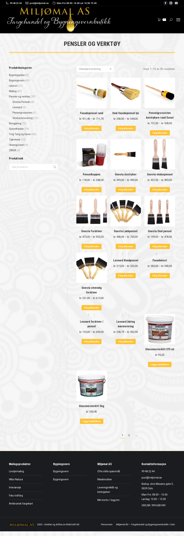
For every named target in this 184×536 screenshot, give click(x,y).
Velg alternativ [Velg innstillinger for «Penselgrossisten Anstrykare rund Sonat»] (159, 132)
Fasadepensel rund (91, 113)
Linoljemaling (16, 471)
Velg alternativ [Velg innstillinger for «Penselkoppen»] (91, 189)
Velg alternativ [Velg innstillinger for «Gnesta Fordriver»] (91, 246)
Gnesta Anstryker (126, 174)
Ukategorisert (16, 144)
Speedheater (16, 128)
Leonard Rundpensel (125, 260)
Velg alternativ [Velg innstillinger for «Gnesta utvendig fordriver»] (91, 307)
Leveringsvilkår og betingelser (107, 489)
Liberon (13, 85)
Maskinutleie (104, 479)
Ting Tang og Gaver (20, 134)
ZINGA (12, 150)
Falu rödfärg (16, 495)
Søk (54, 167)
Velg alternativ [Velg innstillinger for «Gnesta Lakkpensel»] (125, 246)
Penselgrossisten (22, 112)
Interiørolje (15, 487)
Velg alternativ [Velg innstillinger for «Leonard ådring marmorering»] (125, 341)
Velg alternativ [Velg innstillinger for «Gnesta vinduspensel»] (159, 189)
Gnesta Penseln (21, 101)
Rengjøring (15, 123)
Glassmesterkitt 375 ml (159, 349)
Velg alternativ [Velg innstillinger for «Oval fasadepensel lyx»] (125, 128)
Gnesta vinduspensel (159, 174)
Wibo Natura (16, 479)
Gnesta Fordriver (91, 231)
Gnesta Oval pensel (160, 231)
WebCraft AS (72, 524)
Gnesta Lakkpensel (125, 231)
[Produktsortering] (95, 69)
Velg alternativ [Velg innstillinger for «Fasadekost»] (159, 275)
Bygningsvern (16, 80)
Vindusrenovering (23, 118)
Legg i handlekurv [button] (160, 364)
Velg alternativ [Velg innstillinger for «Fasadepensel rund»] (91, 128)
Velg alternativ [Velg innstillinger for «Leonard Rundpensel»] (125, 275)
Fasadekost (160, 260)
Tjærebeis (14, 139)
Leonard (17, 107)
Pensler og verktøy (19, 96)
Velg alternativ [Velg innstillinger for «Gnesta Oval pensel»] (159, 246)
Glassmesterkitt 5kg (91, 406)
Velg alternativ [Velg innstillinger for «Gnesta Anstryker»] (125, 189)
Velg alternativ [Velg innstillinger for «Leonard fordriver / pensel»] (91, 341)
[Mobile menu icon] (178, 20)
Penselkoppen (91, 174)
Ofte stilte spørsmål (108, 471)
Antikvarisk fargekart (21, 503)
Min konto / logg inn (108, 500)
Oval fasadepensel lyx (125, 113)
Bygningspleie (17, 75)
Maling (13, 91)
